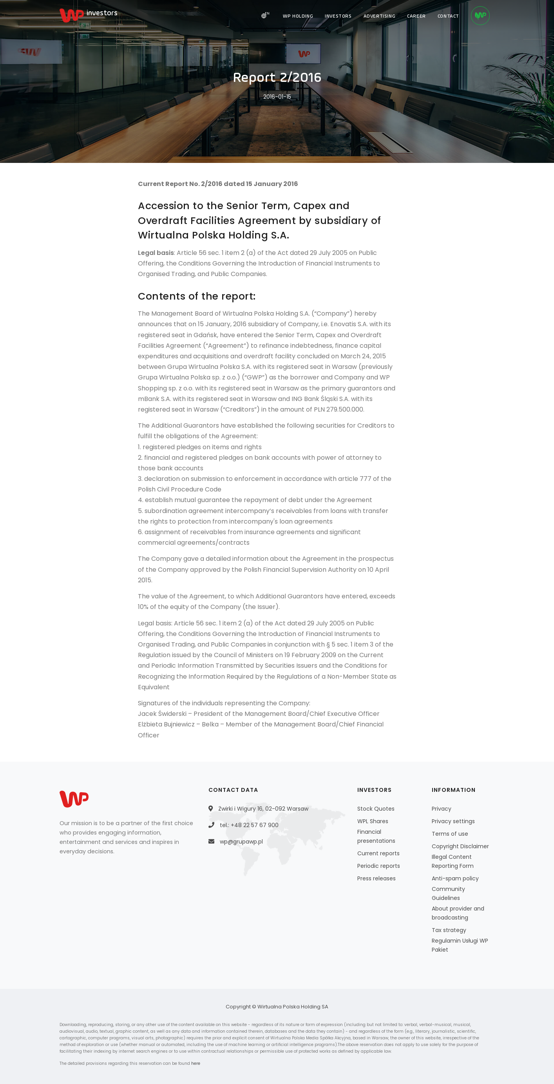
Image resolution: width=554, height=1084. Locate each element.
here (195, 1063)
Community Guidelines (448, 893)
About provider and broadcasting (458, 913)
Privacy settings (453, 821)
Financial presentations (376, 836)
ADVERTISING (380, 16)
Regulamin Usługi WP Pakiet (460, 945)
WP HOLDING (298, 16)
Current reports (378, 853)
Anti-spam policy (455, 878)
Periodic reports (378, 866)
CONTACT (448, 16)
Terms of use (450, 834)
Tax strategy (449, 930)
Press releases (376, 878)
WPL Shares (372, 821)
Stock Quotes (376, 809)
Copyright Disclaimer (460, 846)
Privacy (441, 809)
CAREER (416, 16)
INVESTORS (338, 16)
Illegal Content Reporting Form (453, 861)
